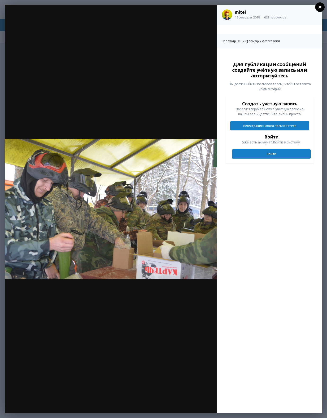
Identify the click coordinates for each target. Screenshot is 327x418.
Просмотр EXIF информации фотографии (251, 41)
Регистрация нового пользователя (269, 126)
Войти (271, 154)
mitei (240, 12)
